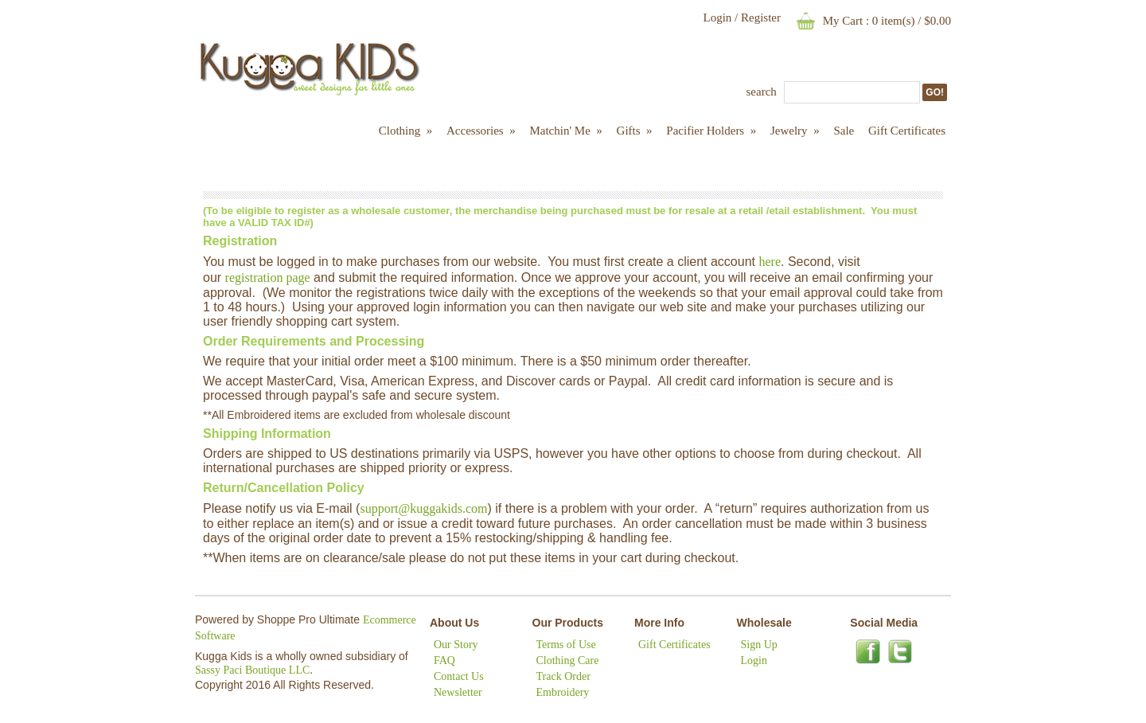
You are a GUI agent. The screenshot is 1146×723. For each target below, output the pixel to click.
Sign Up (759, 645)
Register (761, 17)
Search (761, 91)
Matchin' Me (565, 130)
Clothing (406, 130)
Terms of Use (566, 645)
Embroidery (563, 692)
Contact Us (459, 676)
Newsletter (458, 692)
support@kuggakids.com (423, 508)
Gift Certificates (906, 130)
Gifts (635, 130)
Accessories (481, 130)
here (769, 261)
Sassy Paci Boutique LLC (252, 670)
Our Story (456, 645)
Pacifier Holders (711, 130)
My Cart (843, 20)
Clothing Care (567, 660)
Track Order (563, 676)
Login (717, 17)
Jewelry (795, 130)
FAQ (444, 660)
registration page (267, 277)
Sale (843, 130)
